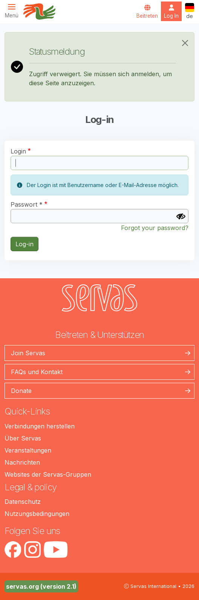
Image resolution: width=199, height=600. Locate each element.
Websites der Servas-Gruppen (48, 474)
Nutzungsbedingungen (37, 513)
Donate (21, 390)
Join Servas (28, 353)
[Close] (185, 43)
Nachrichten (22, 462)
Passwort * (27, 204)
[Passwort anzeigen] (180, 216)
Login (18, 151)
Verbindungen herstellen (40, 426)
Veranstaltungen (28, 450)
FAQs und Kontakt (37, 372)
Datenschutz (23, 501)
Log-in (24, 244)
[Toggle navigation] (14, 11)
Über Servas (23, 438)
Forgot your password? (154, 228)
